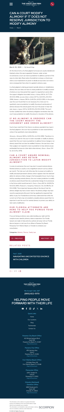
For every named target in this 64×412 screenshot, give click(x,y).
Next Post (46, 238)
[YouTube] (23, 309)
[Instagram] (30, 309)
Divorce (25, 232)
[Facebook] (26, 309)
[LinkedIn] (41, 309)
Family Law (32, 232)
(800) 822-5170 (32, 293)
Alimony (19, 232)
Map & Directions (32, 344)
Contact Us (32, 329)
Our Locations (32, 320)
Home (32, 317)
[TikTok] (34, 309)
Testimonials (32, 326)
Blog (32, 323)
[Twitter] (38, 309)
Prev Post (17, 238)
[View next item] (19, 271)
